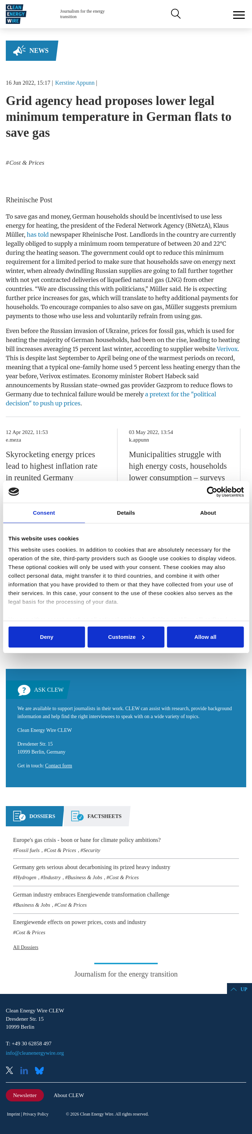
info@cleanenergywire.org (35, 1053)
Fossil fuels (28, 850)
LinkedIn (26, 1071)
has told (38, 234)
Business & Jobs (85, 877)
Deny (46, 637)
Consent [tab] (44, 513)
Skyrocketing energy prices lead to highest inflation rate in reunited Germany (52, 466)
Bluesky (41, 1071)
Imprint (13, 1114)
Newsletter (25, 1095)
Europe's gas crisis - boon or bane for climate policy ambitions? (87, 840)
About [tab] (208, 513)
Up (243, 989)
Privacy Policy (35, 1114)
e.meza (13, 440)
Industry (52, 877)
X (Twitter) (12, 1071)
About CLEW (69, 1095)
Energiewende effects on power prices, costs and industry (79, 922)
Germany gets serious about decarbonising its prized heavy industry (91, 867)
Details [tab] (126, 513)
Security (91, 850)
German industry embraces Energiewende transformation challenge (91, 894)
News (39, 50)
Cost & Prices (61, 850)
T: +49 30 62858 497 (28, 1043)
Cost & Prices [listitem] (26, 162)
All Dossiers (25, 947)
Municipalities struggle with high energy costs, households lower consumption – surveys (178, 466)
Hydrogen (26, 877)
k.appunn (139, 440)
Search (175, 14)
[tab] (34, 819)
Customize (126, 637)
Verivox (227, 349)
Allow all (205, 637)
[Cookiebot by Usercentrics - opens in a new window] (212, 491)
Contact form (58, 765)
